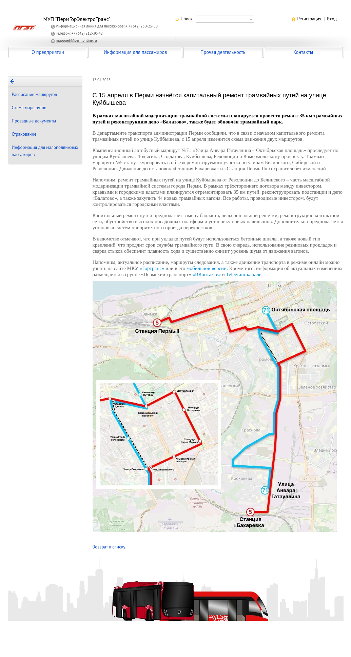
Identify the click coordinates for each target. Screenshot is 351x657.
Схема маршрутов (29, 108)
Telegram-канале (243, 274)
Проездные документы (34, 121)
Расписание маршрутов (34, 94)
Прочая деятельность (223, 52)
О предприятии (48, 52)
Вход (331, 19)
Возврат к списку (109, 547)
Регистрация (309, 19)
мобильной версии (207, 268)
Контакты (303, 52)
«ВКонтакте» (206, 274)
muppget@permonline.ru (76, 40)
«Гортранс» (152, 268)
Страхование (24, 134)
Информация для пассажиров (135, 52)
